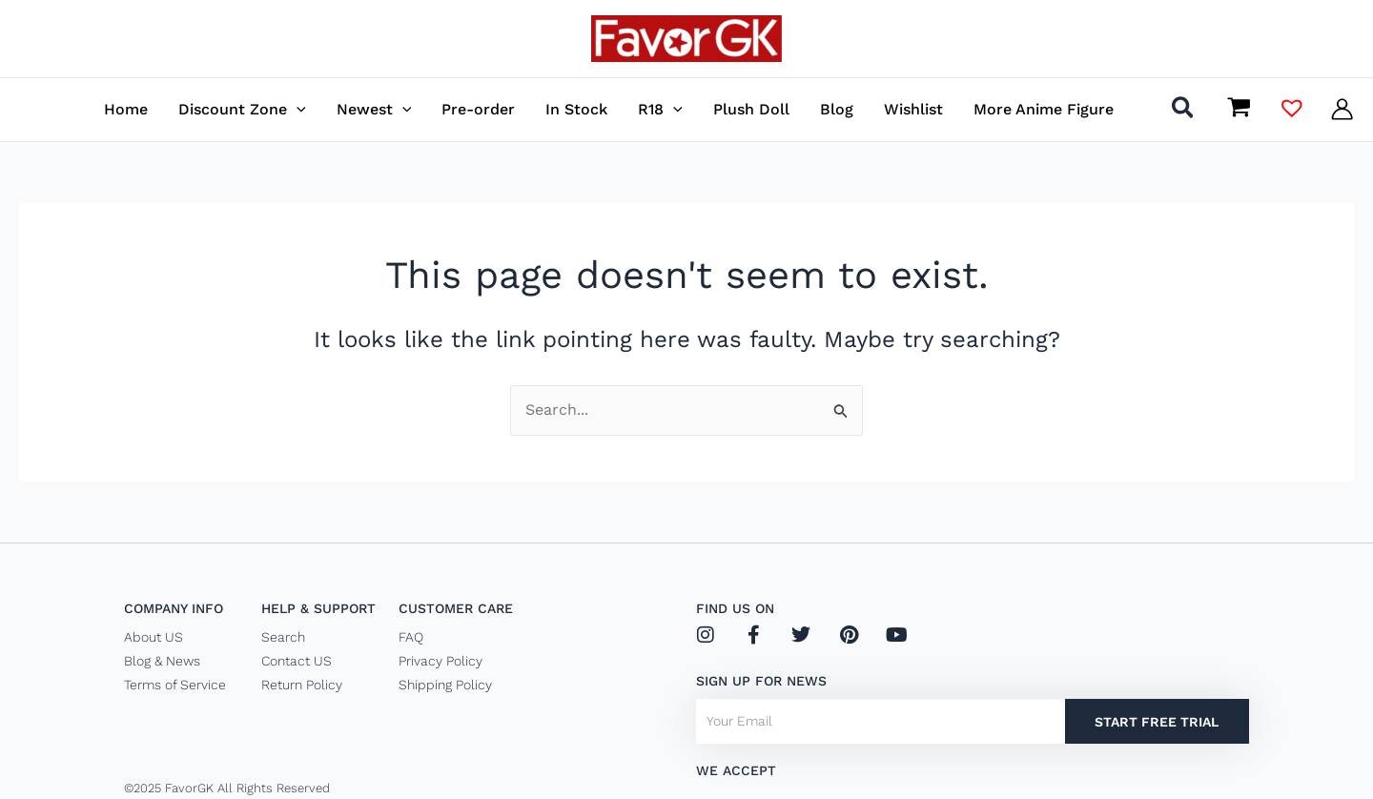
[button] (242, 109)
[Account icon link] (1342, 109)
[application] (296, 109)
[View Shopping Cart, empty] (1239, 109)
